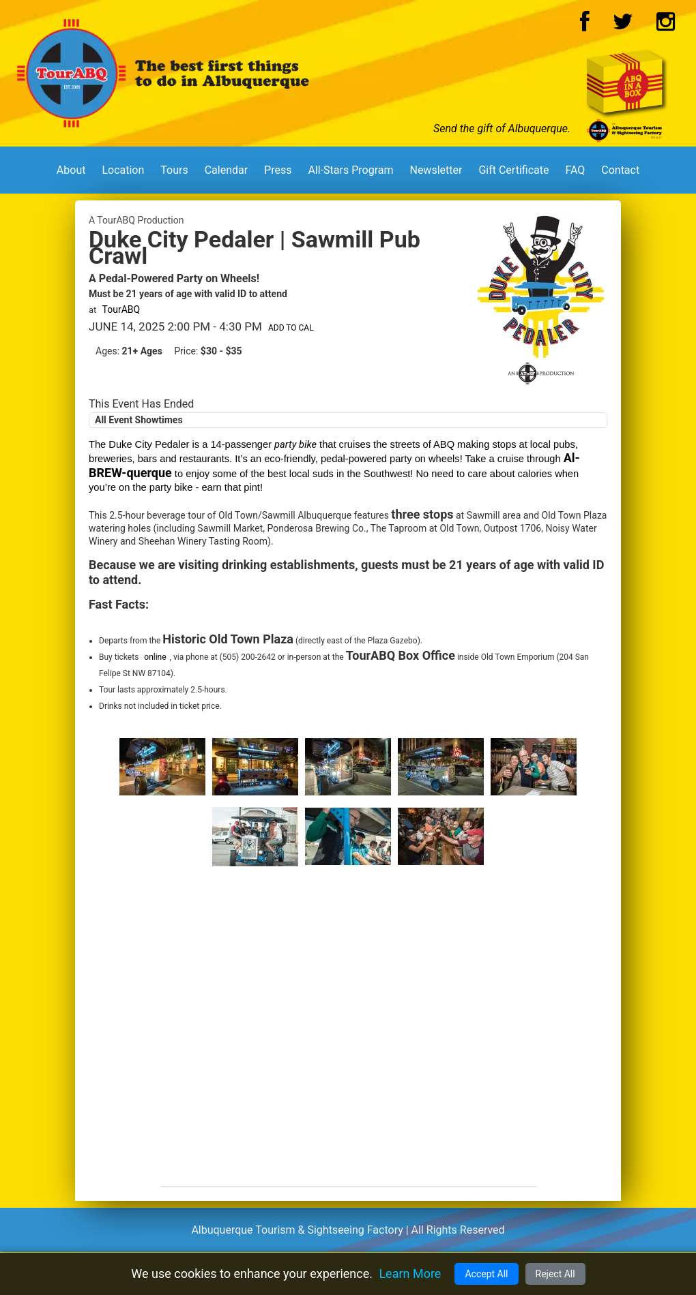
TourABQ (121, 309)
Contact (620, 170)
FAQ (575, 170)
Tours (174, 170)
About (71, 170)
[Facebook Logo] (585, 25)
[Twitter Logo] (623, 25)
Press (277, 170)
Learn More (410, 1273)
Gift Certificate (513, 170)
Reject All (555, 1273)
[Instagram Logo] (665, 25)
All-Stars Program (350, 170)
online (155, 657)
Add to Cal (291, 328)
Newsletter (435, 170)
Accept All (486, 1273)
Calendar (226, 170)
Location (123, 170)
